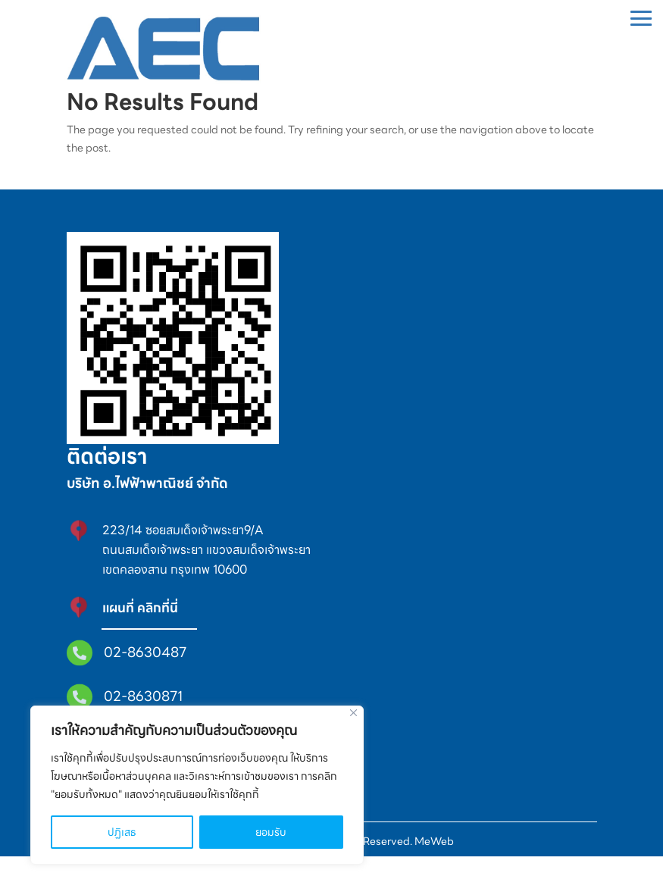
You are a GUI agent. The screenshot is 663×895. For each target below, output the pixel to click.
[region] (197, 785)
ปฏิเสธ (122, 832)
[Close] (353, 712)
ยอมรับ (270, 832)
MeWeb (433, 880)
